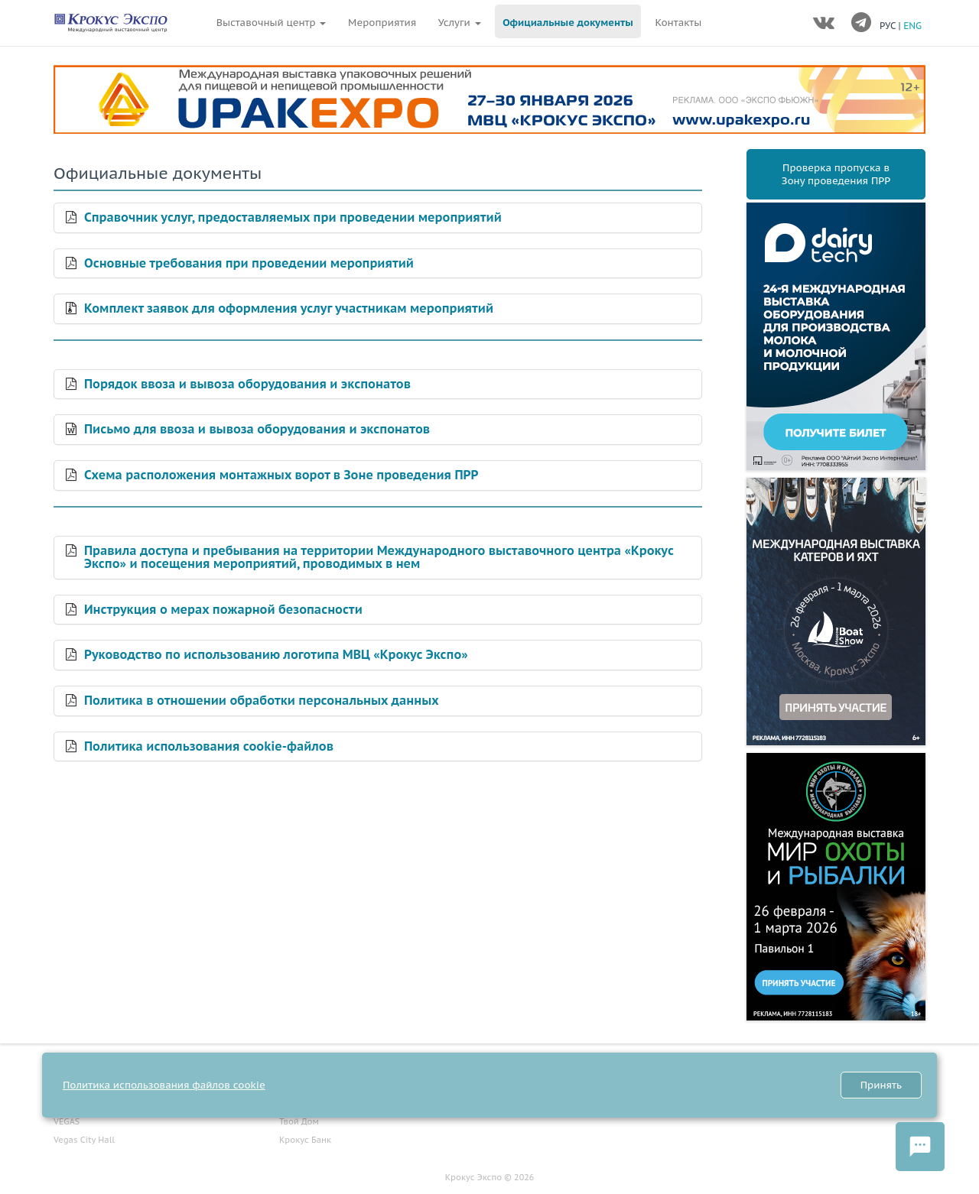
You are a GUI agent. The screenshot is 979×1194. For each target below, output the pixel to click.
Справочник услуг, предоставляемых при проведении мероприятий (293, 218)
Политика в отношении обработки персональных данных (261, 701)
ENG (912, 25)
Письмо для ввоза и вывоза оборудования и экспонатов (257, 429)
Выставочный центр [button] (271, 22)
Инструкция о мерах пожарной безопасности (223, 610)
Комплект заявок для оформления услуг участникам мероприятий (288, 309)
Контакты (678, 22)
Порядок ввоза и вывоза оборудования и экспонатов (247, 384)
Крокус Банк (305, 1139)
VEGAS (67, 1121)
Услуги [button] (459, 22)
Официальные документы (568, 22)
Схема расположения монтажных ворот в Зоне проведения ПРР (281, 475)
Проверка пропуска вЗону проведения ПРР (836, 174)
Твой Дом (299, 1121)
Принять (881, 1085)
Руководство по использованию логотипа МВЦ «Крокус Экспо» (276, 655)
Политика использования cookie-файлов (208, 747)
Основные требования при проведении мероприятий (249, 264)
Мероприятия (382, 22)
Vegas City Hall (84, 1139)
